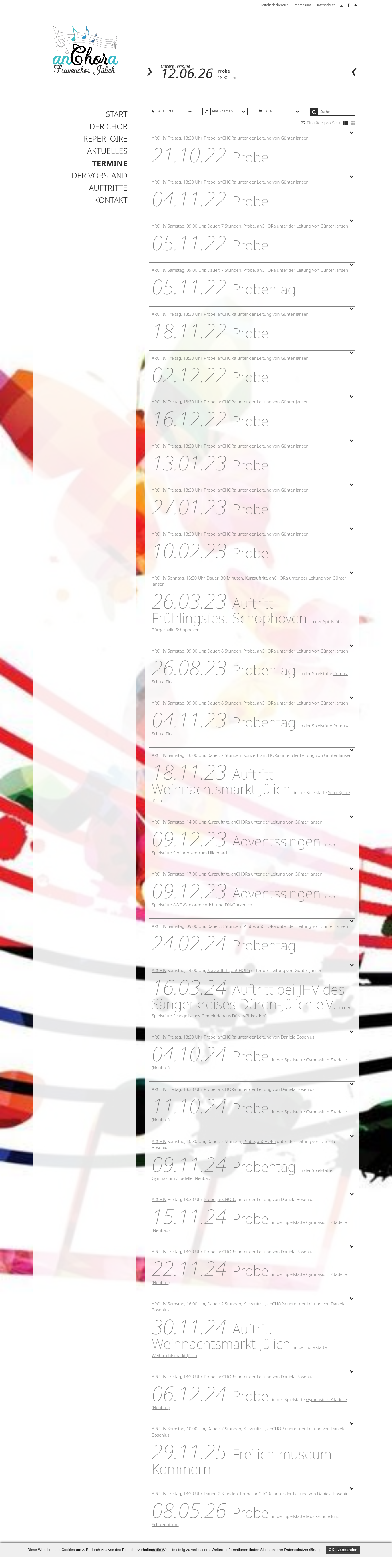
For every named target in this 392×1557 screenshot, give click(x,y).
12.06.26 (187, 73)
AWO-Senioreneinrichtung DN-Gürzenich (212, 905)
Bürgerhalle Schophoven (176, 630)
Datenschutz (325, 5)
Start (116, 114)
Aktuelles (107, 151)
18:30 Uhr (227, 77)
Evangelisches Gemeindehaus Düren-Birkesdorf (219, 1016)
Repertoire (105, 138)
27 (303, 123)
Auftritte (108, 187)
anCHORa (227, 138)
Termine (109, 163)
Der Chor (108, 126)
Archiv (159, 138)
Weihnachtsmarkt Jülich (174, 1355)
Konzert (250, 755)
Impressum (302, 5)
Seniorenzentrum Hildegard (200, 853)
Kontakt (110, 200)
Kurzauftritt (256, 578)
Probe (224, 71)
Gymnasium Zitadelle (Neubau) (182, 1178)
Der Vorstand (100, 175)
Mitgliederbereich (275, 5)
